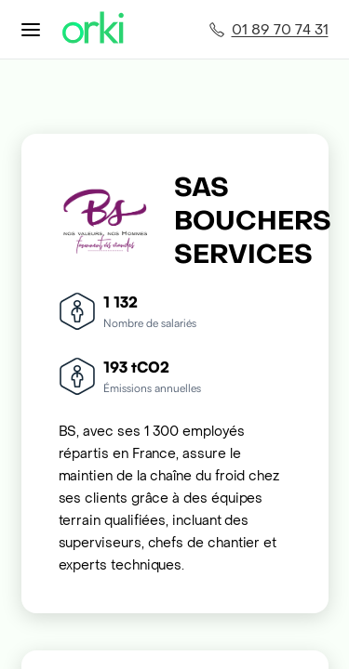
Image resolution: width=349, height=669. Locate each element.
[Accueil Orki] (93, 29)
